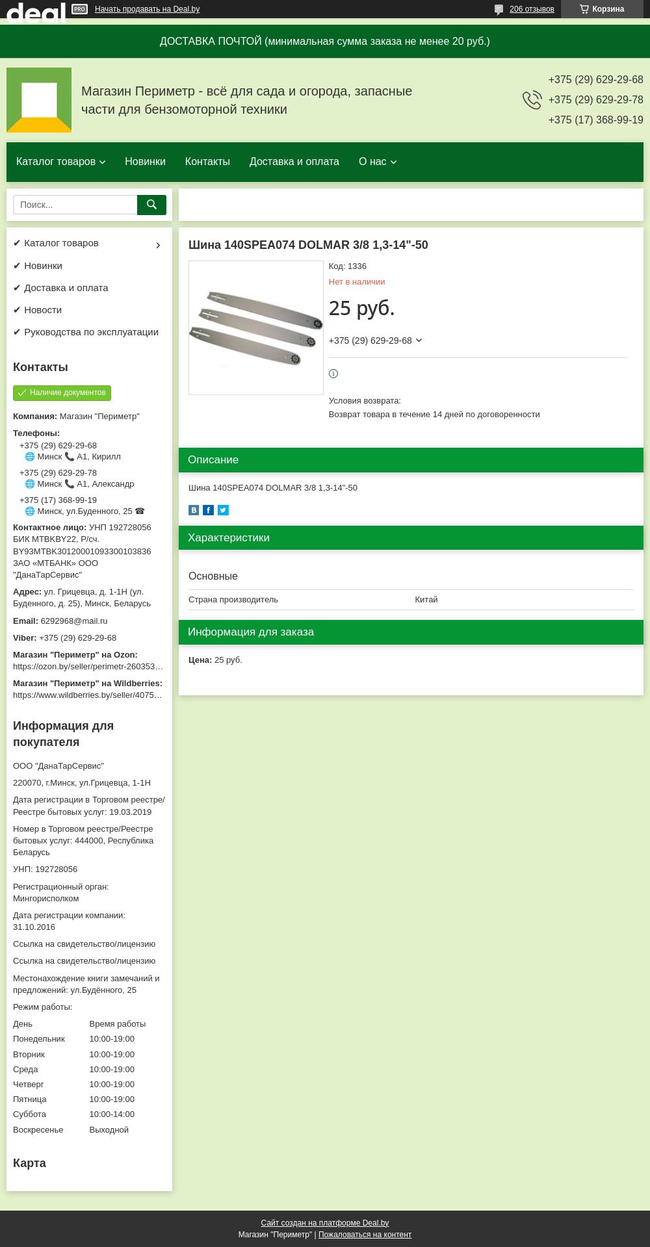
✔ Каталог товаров (56, 242)
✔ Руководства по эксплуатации (86, 331)
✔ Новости (37, 309)
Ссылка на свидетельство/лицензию (84, 944)
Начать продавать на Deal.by (147, 9)
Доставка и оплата (294, 161)
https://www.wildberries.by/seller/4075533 (90, 695)
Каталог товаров (56, 161)
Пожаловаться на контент (364, 1234)
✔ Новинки (37, 265)
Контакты (207, 161)
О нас (373, 161)
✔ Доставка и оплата (61, 287)
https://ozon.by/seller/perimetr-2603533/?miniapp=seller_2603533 (136, 666)
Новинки (145, 161)
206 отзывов (532, 9)
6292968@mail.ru (74, 621)
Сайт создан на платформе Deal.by (325, 1223)
